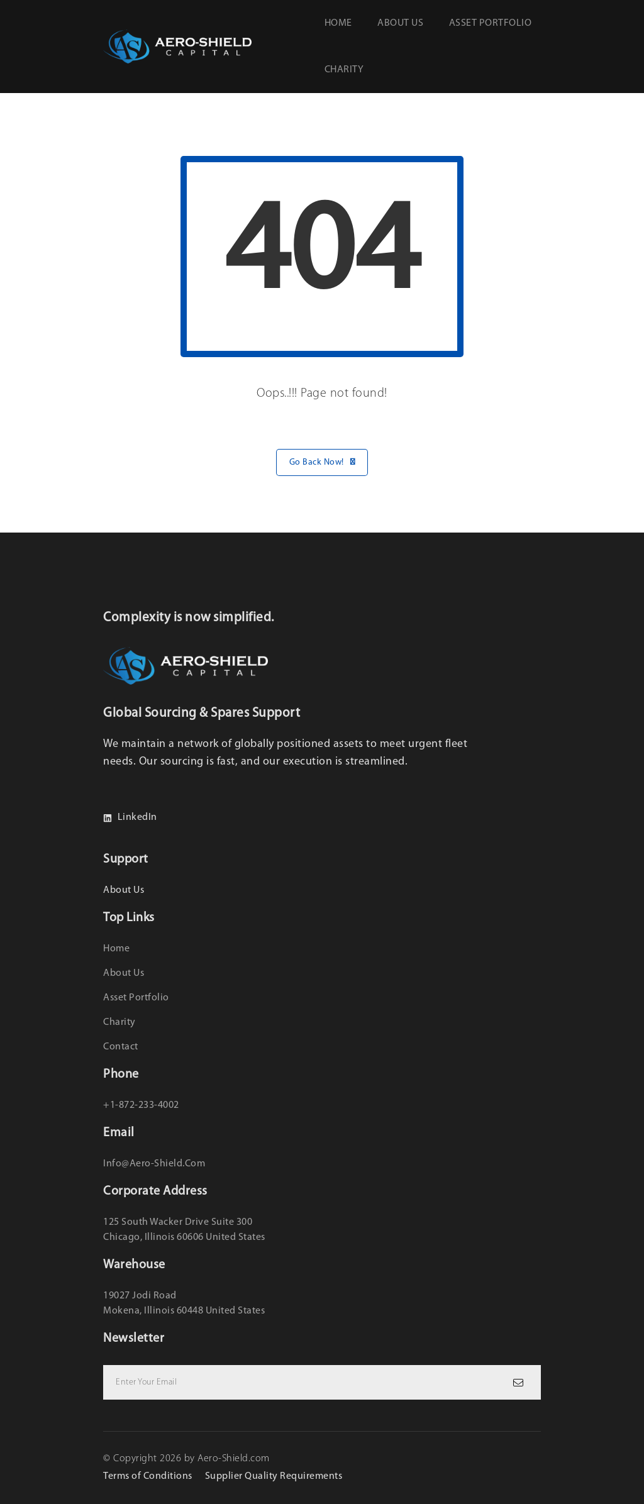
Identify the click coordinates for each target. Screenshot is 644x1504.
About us (400, 23)
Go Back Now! (322, 462)
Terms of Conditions (147, 1476)
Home (338, 23)
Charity (344, 70)
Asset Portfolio (490, 23)
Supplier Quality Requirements (274, 1476)
